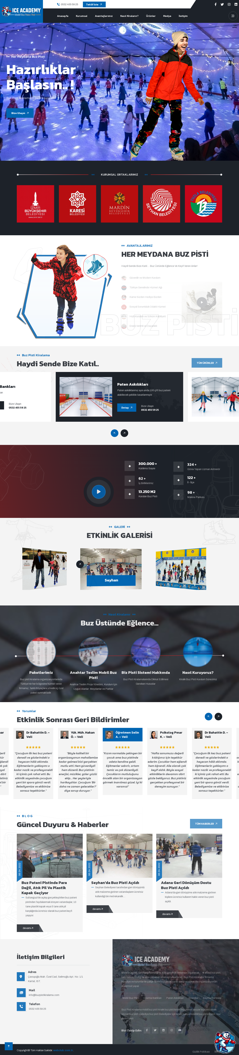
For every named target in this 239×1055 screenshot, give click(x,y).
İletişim (183, 16)
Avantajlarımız (104, 16)
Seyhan (119, 580)
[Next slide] (114, 433)
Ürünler (151, 16)
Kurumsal (81, 16)
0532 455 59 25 (69, 4)
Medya (167, 16)
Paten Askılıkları (138, 384)
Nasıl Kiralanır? (129, 16)
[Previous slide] (124, 433)
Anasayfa (62, 16)
